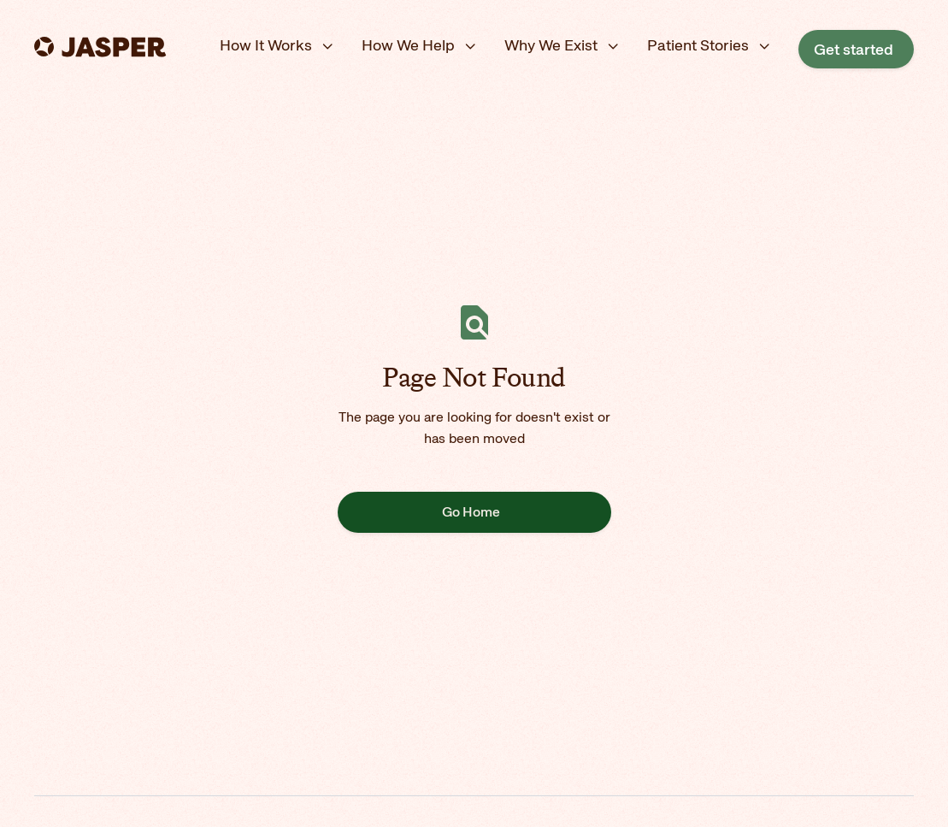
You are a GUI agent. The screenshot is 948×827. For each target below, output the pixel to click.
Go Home (471, 512)
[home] (101, 46)
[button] (277, 46)
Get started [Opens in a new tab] (853, 49)
